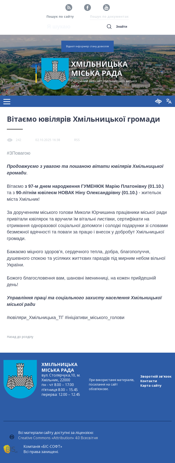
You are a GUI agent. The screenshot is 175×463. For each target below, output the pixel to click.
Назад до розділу (20, 336)
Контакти (148, 381)
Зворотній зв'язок (156, 376)
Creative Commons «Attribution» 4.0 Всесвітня (58, 437)
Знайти (121, 26)
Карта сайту (151, 385)
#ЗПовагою (18, 153)
